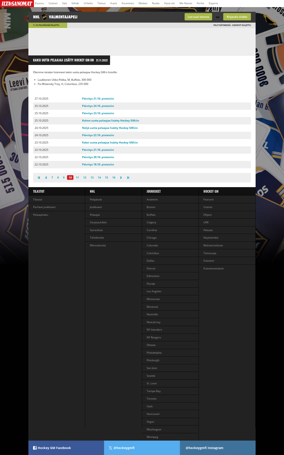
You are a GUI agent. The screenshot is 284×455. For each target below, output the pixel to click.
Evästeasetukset (213, 268)
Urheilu (88, 3)
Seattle (151, 376)
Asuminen (128, 3)
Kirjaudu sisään (237, 17)
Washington (154, 429)
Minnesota (153, 299)
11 (77, 177)
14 (99, 177)
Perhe (200, 3)
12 (84, 177)
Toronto (151, 398)
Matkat (143, 3)
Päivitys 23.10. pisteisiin (98, 113)
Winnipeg (152, 437)
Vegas (150, 422)
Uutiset (53, 3)
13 (92, 177)
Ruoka (156, 3)
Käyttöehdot (210, 237)
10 (70, 177)
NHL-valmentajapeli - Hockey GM (85, 17)
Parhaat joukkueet (44, 207)
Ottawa (151, 345)
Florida (151, 284)
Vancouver (153, 414)
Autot (113, 3)
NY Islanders (154, 329)
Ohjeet (207, 215)
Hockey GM (211, 191)
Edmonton (153, 276)
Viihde (75, 3)
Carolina (152, 230)
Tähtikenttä (97, 237)
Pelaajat (95, 215)
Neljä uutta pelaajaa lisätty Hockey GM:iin (110, 128)
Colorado (152, 245)
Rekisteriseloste (213, 245)
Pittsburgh (153, 360)
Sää (64, 3)
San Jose (152, 368)
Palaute (208, 230)
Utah (150, 406)
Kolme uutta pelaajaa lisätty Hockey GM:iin (110, 120)
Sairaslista (96, 230)
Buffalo (151, 215)
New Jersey (153, 322)
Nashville (152, 314)
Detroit (151, 268)
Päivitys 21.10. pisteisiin (98, 98)
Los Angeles (154, 291)
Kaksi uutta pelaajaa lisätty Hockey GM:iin (110, 142)
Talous (101, 3)
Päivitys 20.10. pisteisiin (98, 157)
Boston (151, 207)
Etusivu (39, 3)
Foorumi (208, 199)
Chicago (152, 237)
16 (113, 177)
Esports (213, 3)
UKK (206, 222)
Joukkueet (96, 207)
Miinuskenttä (98, 245)
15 (106, 177)
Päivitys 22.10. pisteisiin (98, 135)
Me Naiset (185, 3)
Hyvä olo (169, 3)
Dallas (150, 261)
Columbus (153, 253)
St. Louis (152, 383)
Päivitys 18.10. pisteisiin (98, 164)
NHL (92, 191)
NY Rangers (154, 337)
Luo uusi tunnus (198, 17)
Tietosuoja (209, 253)
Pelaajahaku (40, 215)
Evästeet (208, 261)
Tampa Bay (154, 391)
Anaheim (152, 199)
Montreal (152, 307)
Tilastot (38, 191)
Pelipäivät (96, 199)
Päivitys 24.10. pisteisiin (98, 106)
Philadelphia (154, 353)
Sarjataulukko (98, 222)
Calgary (151, 222)
